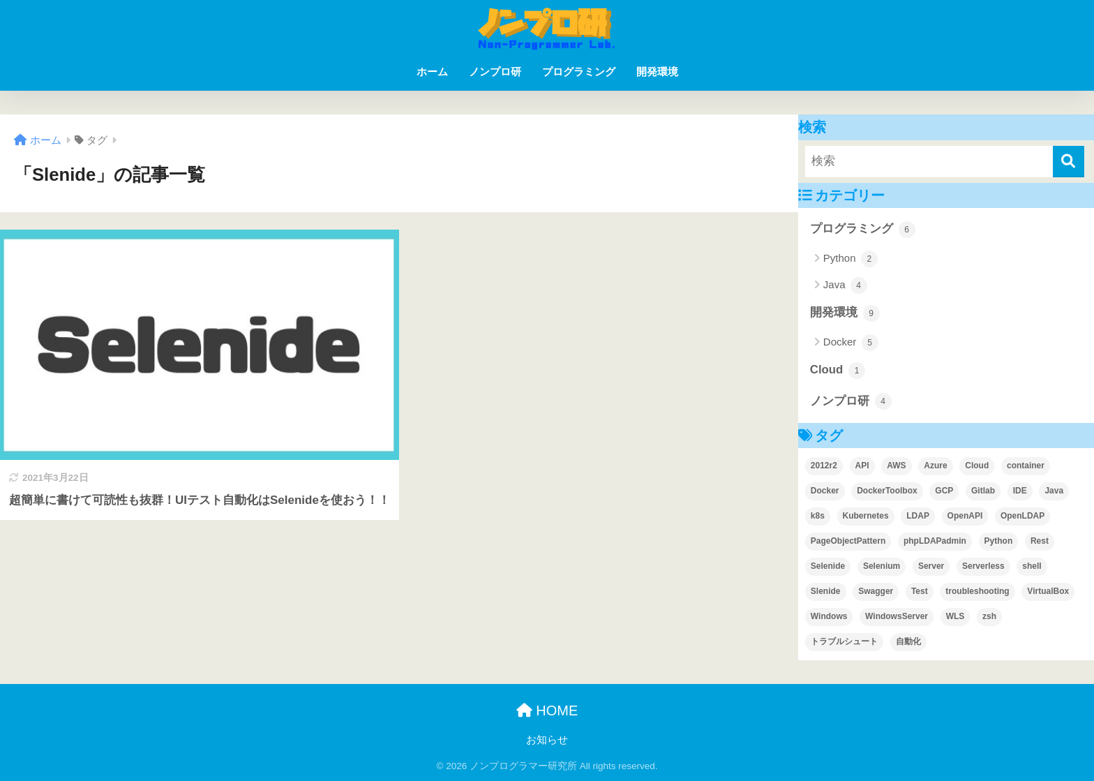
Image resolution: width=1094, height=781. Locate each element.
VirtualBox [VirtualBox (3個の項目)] (1048, 591)
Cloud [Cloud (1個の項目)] (977, 465)
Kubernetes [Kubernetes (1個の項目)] (866, 516)
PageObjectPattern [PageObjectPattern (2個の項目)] (848, 541)
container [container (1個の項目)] (1025, 465)
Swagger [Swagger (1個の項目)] (875, 591)
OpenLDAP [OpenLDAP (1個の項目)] (1022, 516)
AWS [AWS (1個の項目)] (896, 465)
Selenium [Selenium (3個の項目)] (881, 566)
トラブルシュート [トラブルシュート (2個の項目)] (844, 641)
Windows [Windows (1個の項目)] (829, 616)
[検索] (1068, 161)
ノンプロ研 (495, 71)
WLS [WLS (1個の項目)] (955, 616)
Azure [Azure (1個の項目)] (935, 465)
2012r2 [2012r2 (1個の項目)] (824, 465)
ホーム (432, 71)
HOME (547, 710)
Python (850, 259)
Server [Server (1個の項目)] (931, 566)
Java (845, 285)
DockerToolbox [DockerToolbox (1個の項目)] (887, 491)
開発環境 (657, 71)
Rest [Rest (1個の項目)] (1040, 541)
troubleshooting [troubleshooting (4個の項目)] (977, 591)
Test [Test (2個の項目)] (919, 591)
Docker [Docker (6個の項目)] (825, 491)
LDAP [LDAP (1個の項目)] (917, 516)
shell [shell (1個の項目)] (1031, 566)
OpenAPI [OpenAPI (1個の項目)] (965, 516)
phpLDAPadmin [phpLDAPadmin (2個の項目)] (935, 541)
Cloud (837, 370)
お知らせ (547, 739)
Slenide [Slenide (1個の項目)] (826, 591)
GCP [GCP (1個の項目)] (944, 491)
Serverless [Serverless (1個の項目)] (983, 566)
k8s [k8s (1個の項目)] (818, 516)
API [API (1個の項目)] (862, 465)
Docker (850, 342)
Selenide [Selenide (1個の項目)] (828, 566)
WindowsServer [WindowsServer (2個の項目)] (896, 616)
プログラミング (578, 71)
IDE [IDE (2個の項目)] (1020, 491)
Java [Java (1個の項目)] (1053, 491)
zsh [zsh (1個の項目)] (989, 616)
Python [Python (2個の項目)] (998, 541)
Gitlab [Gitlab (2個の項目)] (983, 491)
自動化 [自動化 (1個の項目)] (908, 641)
